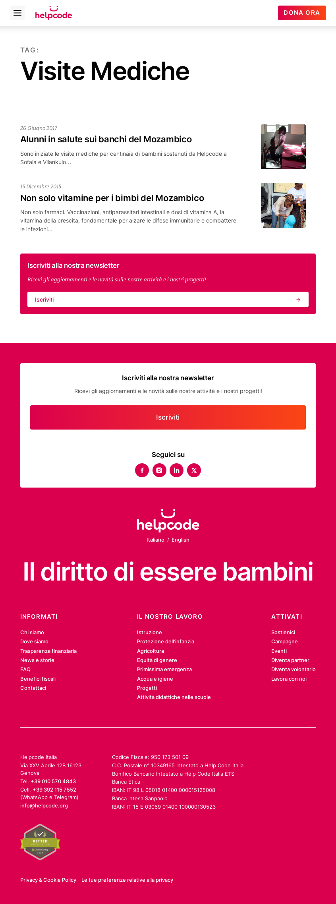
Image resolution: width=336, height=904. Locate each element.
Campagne (284, 641)
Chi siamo (32, 632)
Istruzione (149, 632)
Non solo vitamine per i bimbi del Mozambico (112, 198)
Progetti (147, 688)
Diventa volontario (293, 669)
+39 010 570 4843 (53, 781)
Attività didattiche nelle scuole (174, 697)
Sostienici (283, 632)
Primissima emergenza (164, 669)
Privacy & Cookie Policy (48, 880)
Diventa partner (290, 660)
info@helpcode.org (44, 805)
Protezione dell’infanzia (165, 641)
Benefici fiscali (38, 679)
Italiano (155, 539)
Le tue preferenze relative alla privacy (127, 880)
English (180, 539)
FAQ (25, 669)
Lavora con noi (289, 679)
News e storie (37, 660)
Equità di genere (157, 660)
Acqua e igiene (155, 679)
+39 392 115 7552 (54, 789)
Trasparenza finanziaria (48, 651)
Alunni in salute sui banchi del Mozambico (106, 139)
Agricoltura (150, 651)
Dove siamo (34, 641)
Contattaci (33, 688)
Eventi (279, 651)
